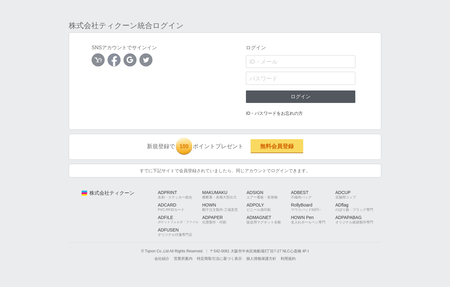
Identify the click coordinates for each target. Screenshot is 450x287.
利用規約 (288, 258)
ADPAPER (224, 219)
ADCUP (357, 194)
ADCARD (180, 207)
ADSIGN (269, 194)
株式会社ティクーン (111, 193)
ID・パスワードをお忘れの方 (274, 113)
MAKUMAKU (224, 194)
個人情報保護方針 (261, 258)
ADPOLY (269, 207)
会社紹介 (161, 258)
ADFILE (180, 219)
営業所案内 (183, 258)
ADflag (357, 207)
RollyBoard (313, 207)
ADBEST (313, 194)
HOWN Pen (313, 219)
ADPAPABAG (357, 219)
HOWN (224, 207)
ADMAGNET (269, 219)
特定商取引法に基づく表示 (219, 258)
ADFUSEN (180, 232)
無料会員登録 (277, 146)
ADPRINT (180, 194)
